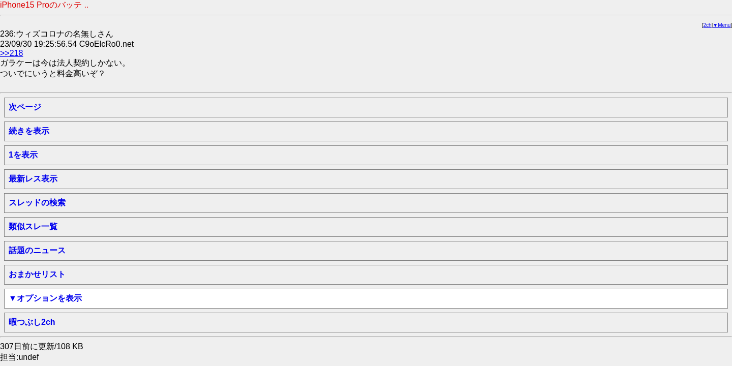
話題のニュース (37, 250)
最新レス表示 (33, 178)
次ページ (25, 107)
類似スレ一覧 (33, 226)
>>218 (11, 53)
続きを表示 (29, 131)
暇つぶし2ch (32, 322)
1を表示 (23, 154)
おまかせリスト (37, 274)
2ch (708, 25)
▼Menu (721, 25)
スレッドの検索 (37, 202)
